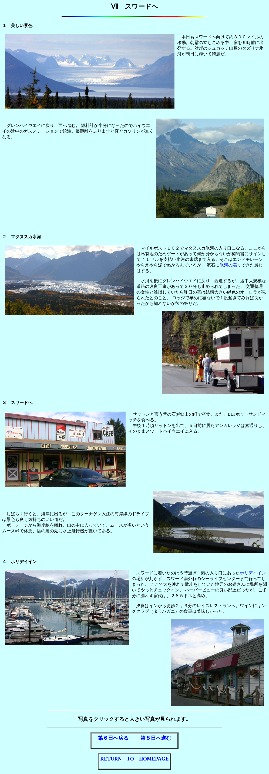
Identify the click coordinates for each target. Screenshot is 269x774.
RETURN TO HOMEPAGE (134, 759)
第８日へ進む (155, 738)
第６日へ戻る (113, 738)
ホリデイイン (253, 573)
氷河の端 (228, 265)
